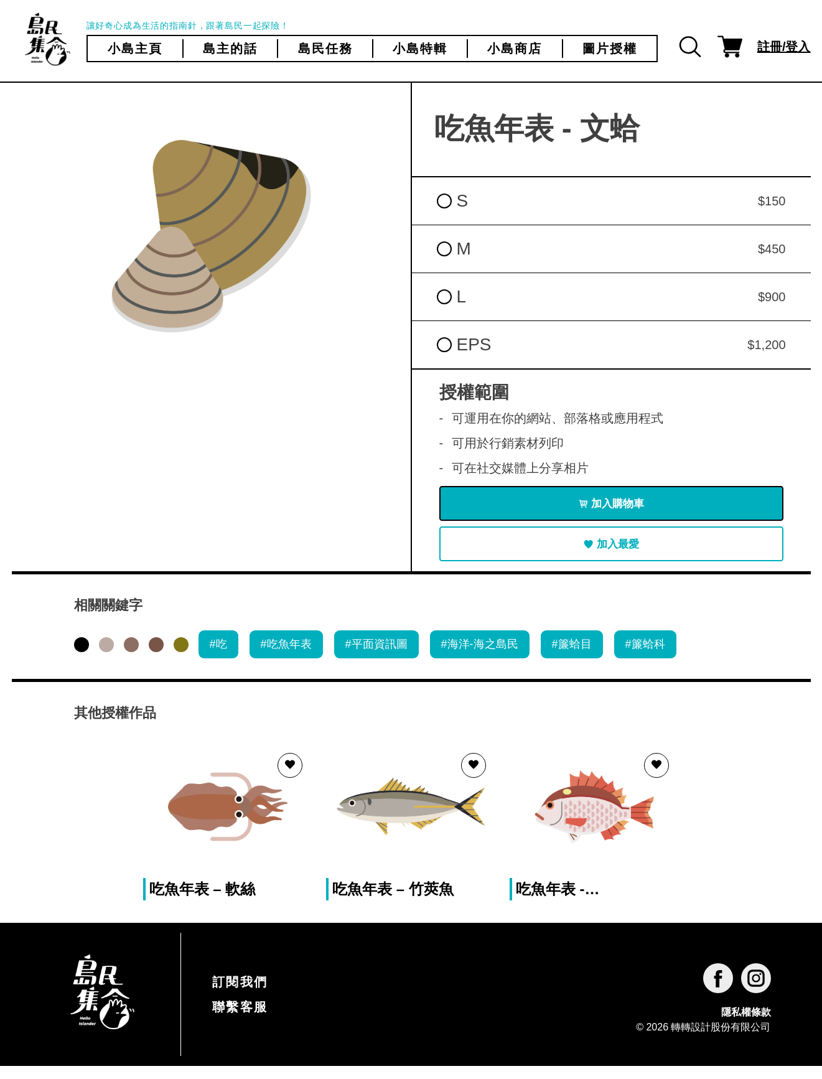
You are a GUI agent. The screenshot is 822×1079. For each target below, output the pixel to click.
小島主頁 (135, 48)
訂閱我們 (240, 995)
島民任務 (325, 48)
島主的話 (230, 48)
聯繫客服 (240, 1020)
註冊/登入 (784, 47)
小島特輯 (420, 48)
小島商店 (514, 48)
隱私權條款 (746, 1025)
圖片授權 (609, 48)
